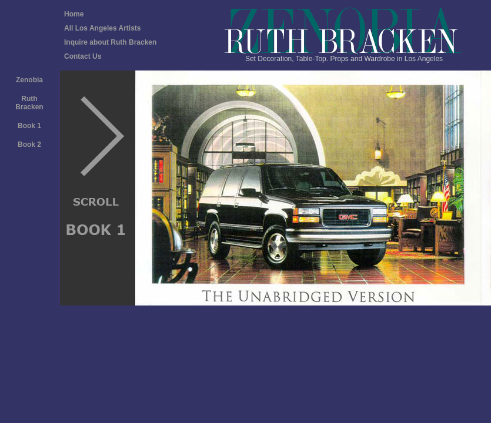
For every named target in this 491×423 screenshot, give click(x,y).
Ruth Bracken (29, 103)
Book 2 (29, 144)
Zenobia (29, 80)
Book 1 (29, 126)
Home (73, 14)
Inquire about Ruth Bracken (110, 42)
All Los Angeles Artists (102, 28)
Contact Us (82, 56)
